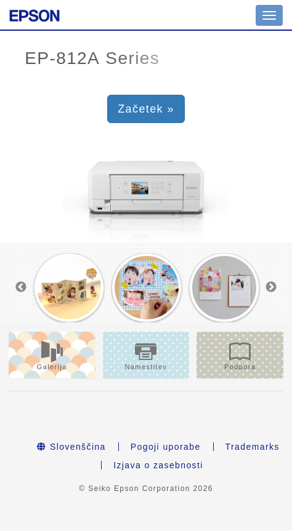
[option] (69, 287)
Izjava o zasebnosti (158, 465)
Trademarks (252, 447)
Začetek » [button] (146, 109)
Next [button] (271, 287)
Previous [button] (21, 287)
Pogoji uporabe (166, 447)
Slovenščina (71, 447)
